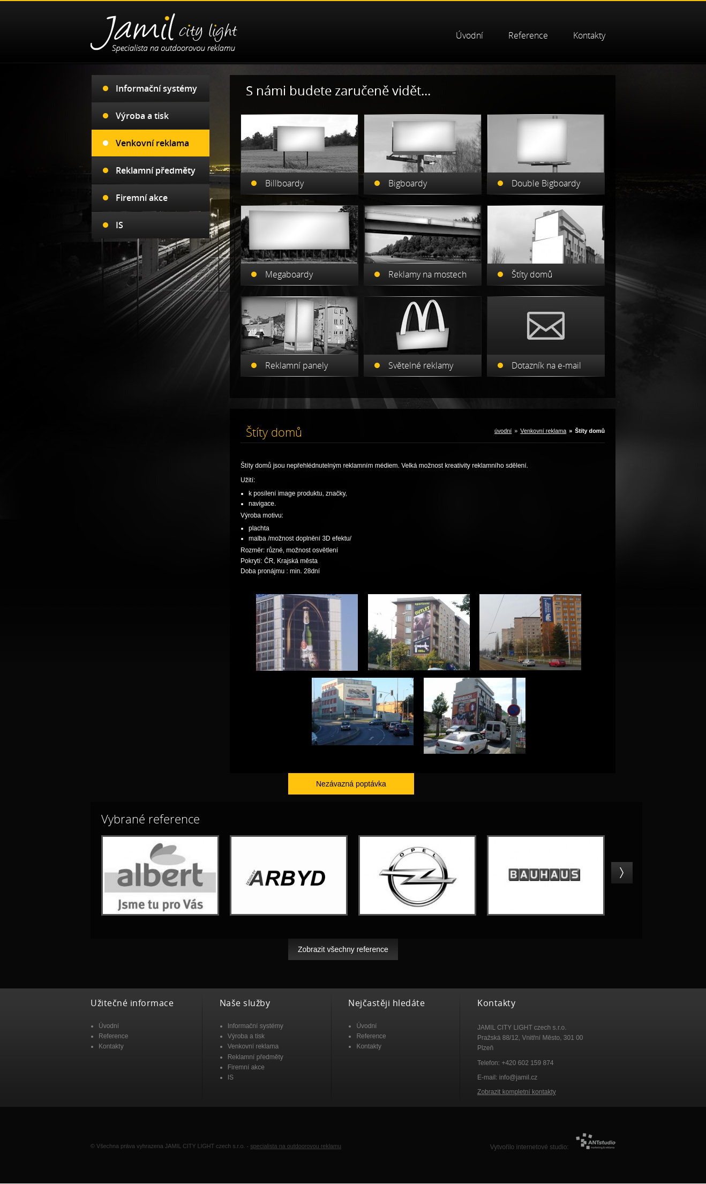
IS (119, 218)
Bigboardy (407, 177)
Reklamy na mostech (427, 268)
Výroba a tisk (142, 109)
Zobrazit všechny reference (343, 943)
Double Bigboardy (546, 177)
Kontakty (589, 29)
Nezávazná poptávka (351, 777)
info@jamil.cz (518, 1071)
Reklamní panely (296, 359)
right (622, 866)
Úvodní (469, 29)
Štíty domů (532, 268)
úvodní (503, 424)
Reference (528, 29)
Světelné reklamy (420, 359)
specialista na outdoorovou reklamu (295, 1139)
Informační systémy (156, 82)
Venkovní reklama (543, 424)
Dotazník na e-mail (546, 359)
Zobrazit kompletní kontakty (516, 1085)
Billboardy (284, 177)
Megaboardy (289, 268)
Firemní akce (142, 191)
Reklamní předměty (156, 164)
